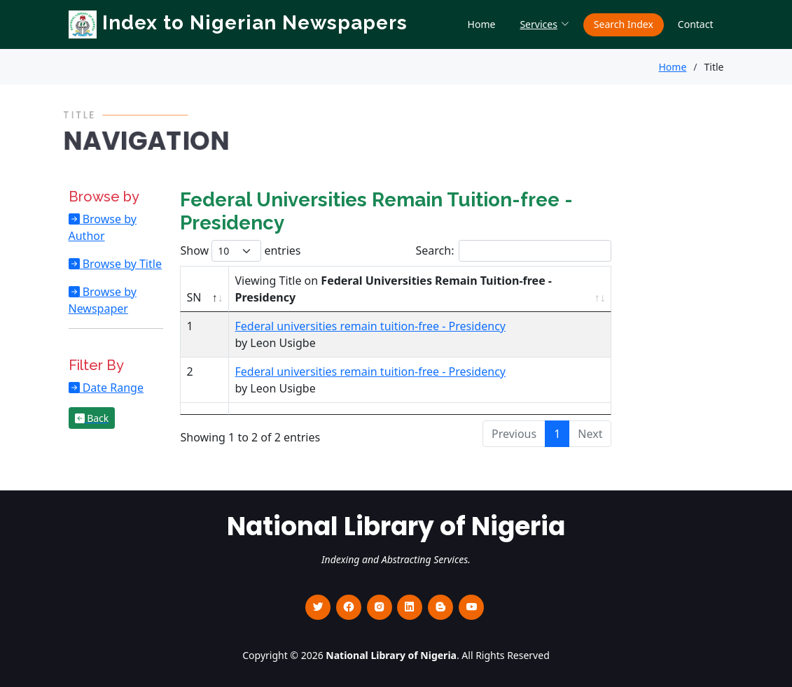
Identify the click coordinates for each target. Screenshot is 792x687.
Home (482, 24)
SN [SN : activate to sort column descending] (193, 297)
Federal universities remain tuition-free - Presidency (370, 326)
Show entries (240, 251)
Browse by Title (121, 263)
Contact (696, 24)
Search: (514, 251)
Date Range (112, 387)
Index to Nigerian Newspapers (238, 22)
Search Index (623, 24)
